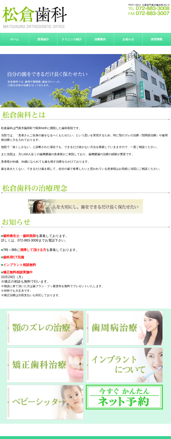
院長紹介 (43, 39)
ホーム (14, 39)
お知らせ (128, 39)
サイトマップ (133, 429)
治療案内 (85, 429)
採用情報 (156, 39)
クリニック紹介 (72, 39)
